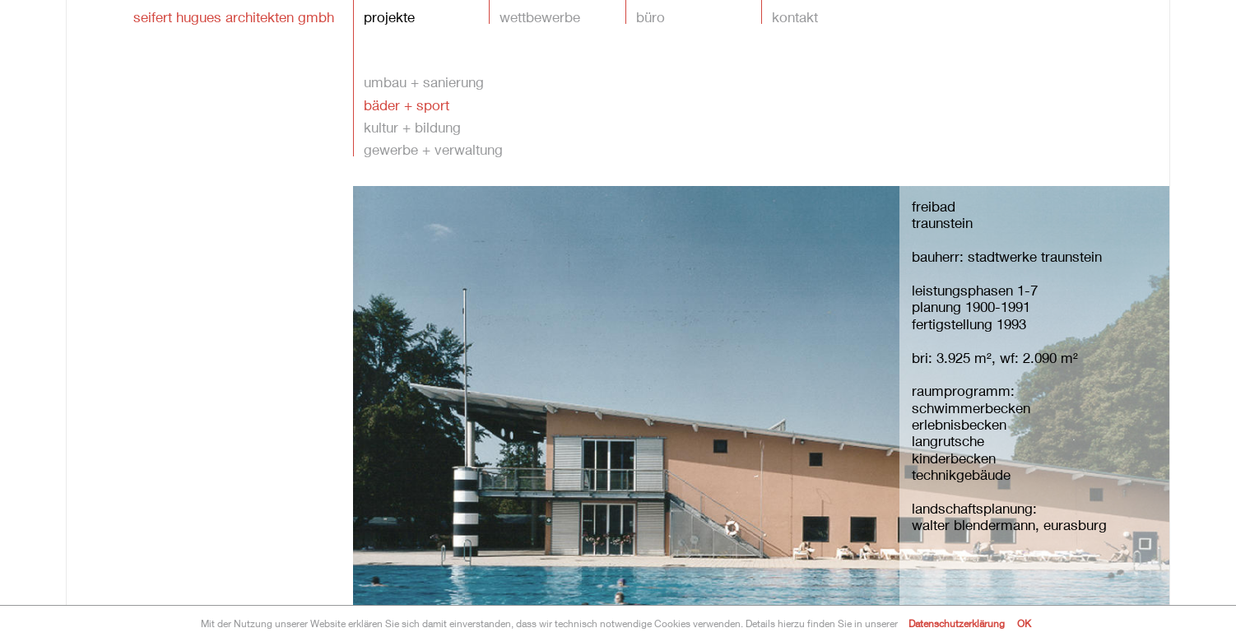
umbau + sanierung (424, 81)
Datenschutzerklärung (956, 623)
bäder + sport (406, 104)
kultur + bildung (412, 126)
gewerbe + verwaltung (433, 148)
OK (1024, 623)
